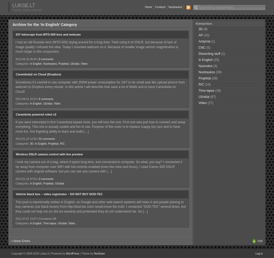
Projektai (63, 63)
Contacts (160, 7)
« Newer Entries (20, 241)
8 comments (46, 59)
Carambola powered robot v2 (36, 114)
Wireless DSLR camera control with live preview (49, 154)
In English (36, 63)
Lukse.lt (23, 5)
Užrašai (74, 63)
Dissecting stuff (209, 54)
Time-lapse (49, 223)
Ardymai (204, 41)
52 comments (47, 138)
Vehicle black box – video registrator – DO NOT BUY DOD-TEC (59, 194)
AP (201, 35)
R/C (62, 143)
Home (148, 7)
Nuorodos (205, 66)
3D (31, 143)
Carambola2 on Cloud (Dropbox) (38, 74)
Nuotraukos (175, 7)
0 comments (46, 179)
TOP (260, 241)
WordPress (72, 253)
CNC (202, 47)
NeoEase (99, 253)
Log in (259, 253)
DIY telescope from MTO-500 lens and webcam (48, 34)
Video (84, 63)
